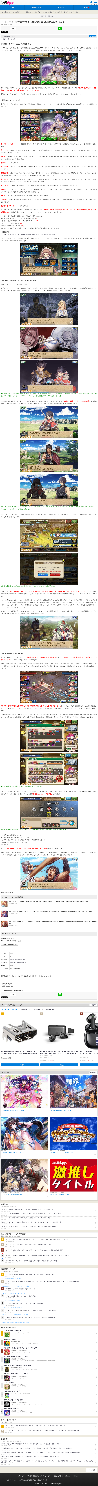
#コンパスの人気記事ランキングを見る (11, 1278)
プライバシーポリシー (46, 1476)
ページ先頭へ (92, 1470)
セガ (12, 986)
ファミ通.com (66, 1476)
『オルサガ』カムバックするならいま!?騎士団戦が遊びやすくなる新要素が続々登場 (28, 234)
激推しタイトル (52, 16)
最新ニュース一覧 (31, 12)
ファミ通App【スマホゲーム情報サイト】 (12, 12)
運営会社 (36, 1476)
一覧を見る (93, 1005)
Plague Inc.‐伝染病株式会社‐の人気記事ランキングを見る (15, 1322)
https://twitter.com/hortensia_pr (18, 962)
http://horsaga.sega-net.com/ (17, 959)
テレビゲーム (50, 1009)
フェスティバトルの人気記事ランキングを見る (13, 1307)
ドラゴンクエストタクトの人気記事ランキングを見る (15, 1314)
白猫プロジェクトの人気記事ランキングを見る (13, 1293)
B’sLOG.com (75, 1476)
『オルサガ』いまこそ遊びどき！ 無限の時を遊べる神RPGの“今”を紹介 (58, 12)
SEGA (3, 986)
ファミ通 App (7, 3)
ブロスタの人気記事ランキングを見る (11, 1300)
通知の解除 (57, 1476)
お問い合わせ (22, 1476)
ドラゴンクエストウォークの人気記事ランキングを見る (15, 1286)
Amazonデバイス (38, 1009)
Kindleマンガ (25, 1009)
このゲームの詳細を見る (10, 944)
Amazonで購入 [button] (19, 1065)
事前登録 (43, 16)
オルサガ (8, 986)
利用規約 (29, 1476)
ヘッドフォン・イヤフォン (10, 1009)
